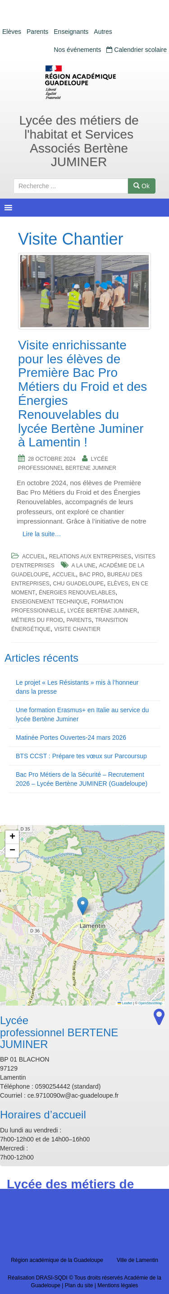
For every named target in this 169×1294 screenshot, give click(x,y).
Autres (103, 31)
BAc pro (91, 574)
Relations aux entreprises (90, 556)
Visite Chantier (77, 629)
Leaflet (125, 1003)
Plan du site (79, 1285)
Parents (37, 31)
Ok (141, 186)
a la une (83, 565)
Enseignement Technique (49, 601)
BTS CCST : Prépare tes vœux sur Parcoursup (81, 756)
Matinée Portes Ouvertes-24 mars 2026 (71, 737)
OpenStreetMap (150, 1003)
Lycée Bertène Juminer (102, 611)
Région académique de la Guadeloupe (57, 1260)
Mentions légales (117, 1285)
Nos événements (77, 49)
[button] (82, 906)
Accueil (34, 556)
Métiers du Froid (37, 620)
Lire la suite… (42, 534)
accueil (64, 574)
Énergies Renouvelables (77, 592)
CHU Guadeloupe (78, 583)
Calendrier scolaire (136, 49)
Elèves (11, 31)
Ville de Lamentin (137, 1260)
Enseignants (71, 31)
